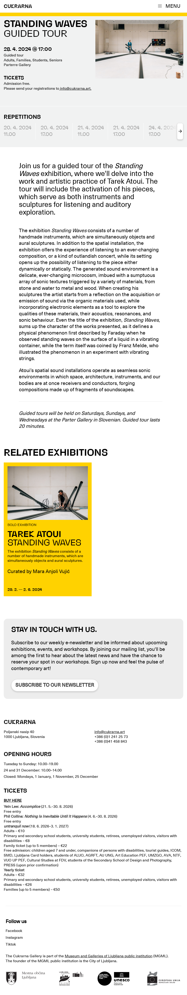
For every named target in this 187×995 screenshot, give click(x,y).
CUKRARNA (18, 6)
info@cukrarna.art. (75, 88)
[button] (170, 6)
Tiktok (11, 944)
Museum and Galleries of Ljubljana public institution (108, 956)
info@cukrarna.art (109, 732)
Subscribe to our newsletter (54, 685)
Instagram (14, 937)
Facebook (14, 930)
